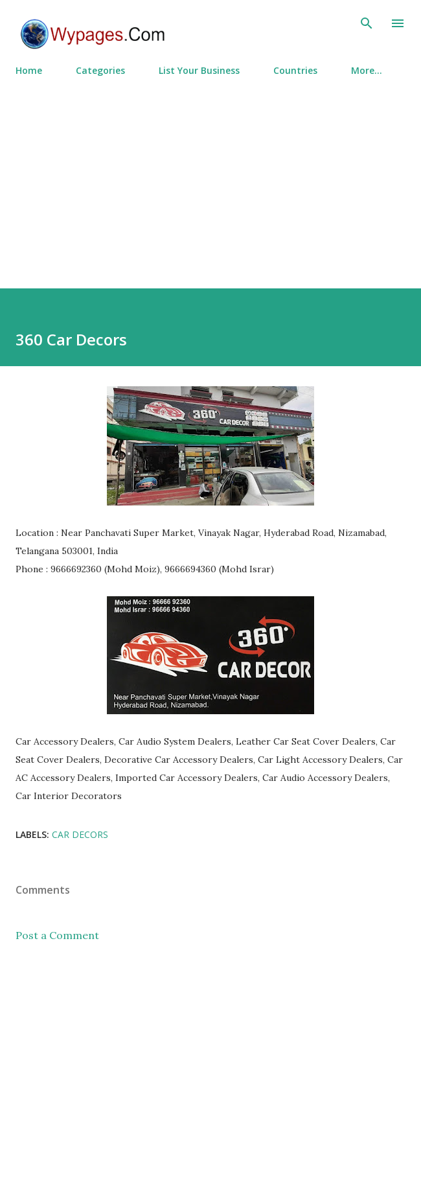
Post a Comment (57, 935)
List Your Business (199, 70)
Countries (295, 70)
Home (29, 70)
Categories (100, 70)
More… (366, 70)
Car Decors (80, 834)
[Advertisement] (210, 177)
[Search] (366, 23)
